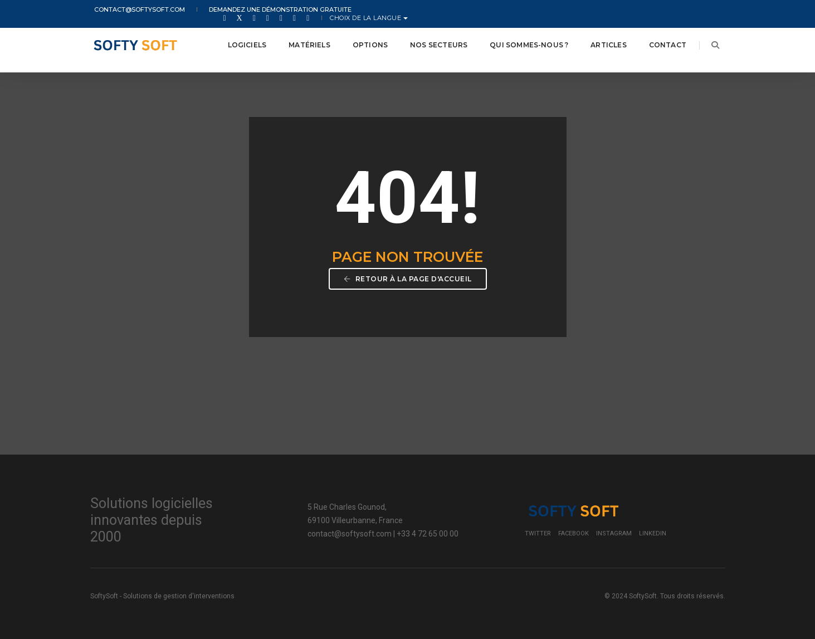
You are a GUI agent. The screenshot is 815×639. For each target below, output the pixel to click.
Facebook (573, 530)
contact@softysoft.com (135, 10)
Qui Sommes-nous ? (522, 39)
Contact (660, 39)
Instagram (614, 530)
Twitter (538, 530)
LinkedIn (652, 530)
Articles (601, 39)
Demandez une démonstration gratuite (268, 10)
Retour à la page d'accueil (408, 277)
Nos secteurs (432, 39)
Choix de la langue (684, 10)
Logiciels (240, 39)
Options (362, 39)
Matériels (303, 39)
